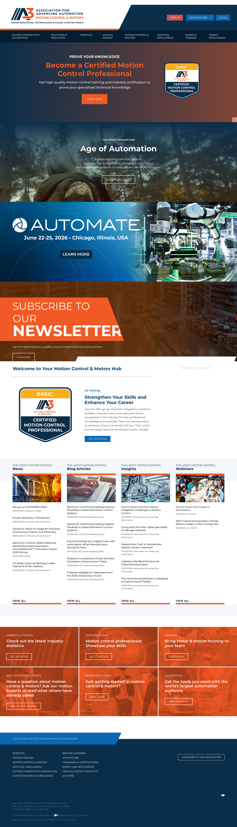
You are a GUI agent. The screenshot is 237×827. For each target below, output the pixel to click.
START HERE (95, 99)
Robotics (19, 753)
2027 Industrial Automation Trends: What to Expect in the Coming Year (197, 522)
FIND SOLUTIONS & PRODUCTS (80, 771)
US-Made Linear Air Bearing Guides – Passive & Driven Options (35, 565)
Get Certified (98, 656)
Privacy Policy (42, 815)
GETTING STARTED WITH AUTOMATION (35, 771)
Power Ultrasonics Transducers (31, 517)
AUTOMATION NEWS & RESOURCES (33, 775)
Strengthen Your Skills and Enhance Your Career (115, 399)
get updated (19, 656)
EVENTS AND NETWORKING (78, 766)
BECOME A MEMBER (74, 753)
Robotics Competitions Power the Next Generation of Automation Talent (90, 560)
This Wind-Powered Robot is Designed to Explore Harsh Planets (144, 580)
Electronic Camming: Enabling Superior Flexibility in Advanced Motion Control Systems (91, 510)
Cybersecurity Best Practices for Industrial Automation (140, 563)
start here (97, 696)
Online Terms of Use (22, 815)
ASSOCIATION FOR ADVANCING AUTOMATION (45, 738)
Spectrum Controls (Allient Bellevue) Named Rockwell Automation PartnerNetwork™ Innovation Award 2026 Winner (35, 547)
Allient (28, 556)
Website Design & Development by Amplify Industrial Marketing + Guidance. (44, 819)
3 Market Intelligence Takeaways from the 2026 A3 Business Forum (90, 574)
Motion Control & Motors (30, 762)
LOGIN (223, 17)
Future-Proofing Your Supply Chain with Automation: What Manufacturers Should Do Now (91, 544)
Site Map (80, 815)
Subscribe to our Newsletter (201, 757)
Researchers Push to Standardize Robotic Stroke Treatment (141, 546)
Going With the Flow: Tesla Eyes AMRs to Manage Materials (144, 529)
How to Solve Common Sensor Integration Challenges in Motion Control (141, 510)
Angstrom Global (33, 511)
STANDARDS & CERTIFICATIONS (80, 762)
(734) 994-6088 (22, 809)
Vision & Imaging (23, 757)
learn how (176, 656)
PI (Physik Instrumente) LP (38, 522)
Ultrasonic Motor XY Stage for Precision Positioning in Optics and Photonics (36, 530)
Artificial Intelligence (27, 766)
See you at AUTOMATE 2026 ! (30, 506)
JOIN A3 (175, 17)
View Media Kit (179, 701)
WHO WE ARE (198, 17)
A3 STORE (68, 775)
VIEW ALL (19, 600)
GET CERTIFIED (97, 438)
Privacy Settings (62, 815)
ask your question (23, 706)
